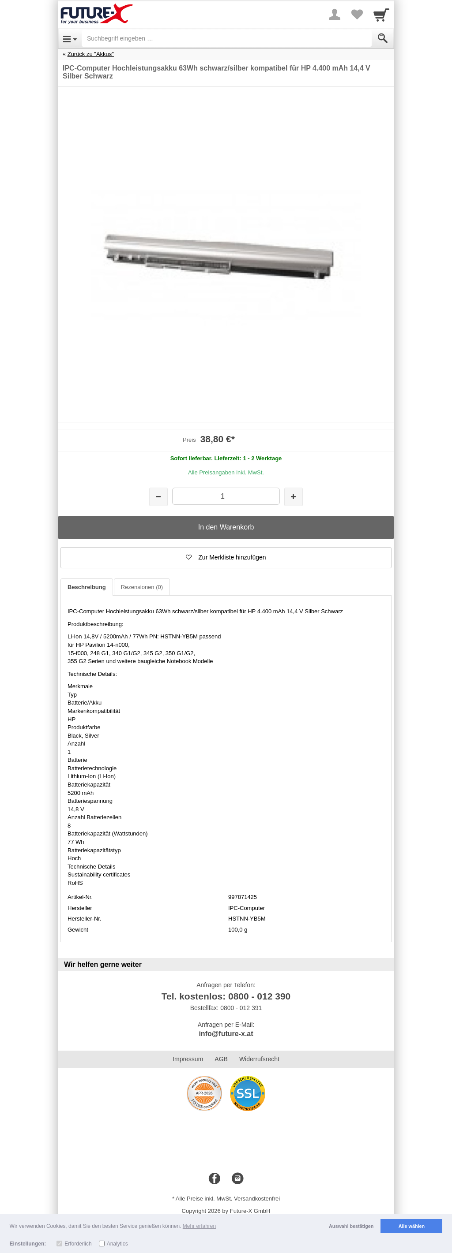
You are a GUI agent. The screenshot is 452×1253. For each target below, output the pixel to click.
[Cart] (381, 14)
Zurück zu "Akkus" (91, 54)
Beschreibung (87, 587)
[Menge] (225, 496)
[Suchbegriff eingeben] (227, 38)
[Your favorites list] (357, 14)
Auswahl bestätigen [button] (351, 1226)
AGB (221, 1059)
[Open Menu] (69, 38)
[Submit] (383, 38)
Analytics (117, 1244)
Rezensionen (142, 587)
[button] (226, 557)
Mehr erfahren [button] (199, 1226)
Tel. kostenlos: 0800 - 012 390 (226, 996)
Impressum (188, 1059)
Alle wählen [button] (412, 1226)
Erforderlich (77, 1244)
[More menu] (334, 14)
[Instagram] (237, 1178)
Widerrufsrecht (259, 1059)
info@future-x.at (226, 1033)
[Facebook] (214, 1178)
